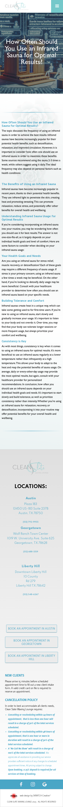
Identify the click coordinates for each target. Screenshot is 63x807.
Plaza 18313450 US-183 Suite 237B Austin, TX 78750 (30, 513)
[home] (17, 6)
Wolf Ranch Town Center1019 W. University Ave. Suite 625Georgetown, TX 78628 (30, 547)
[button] (57, 6)
